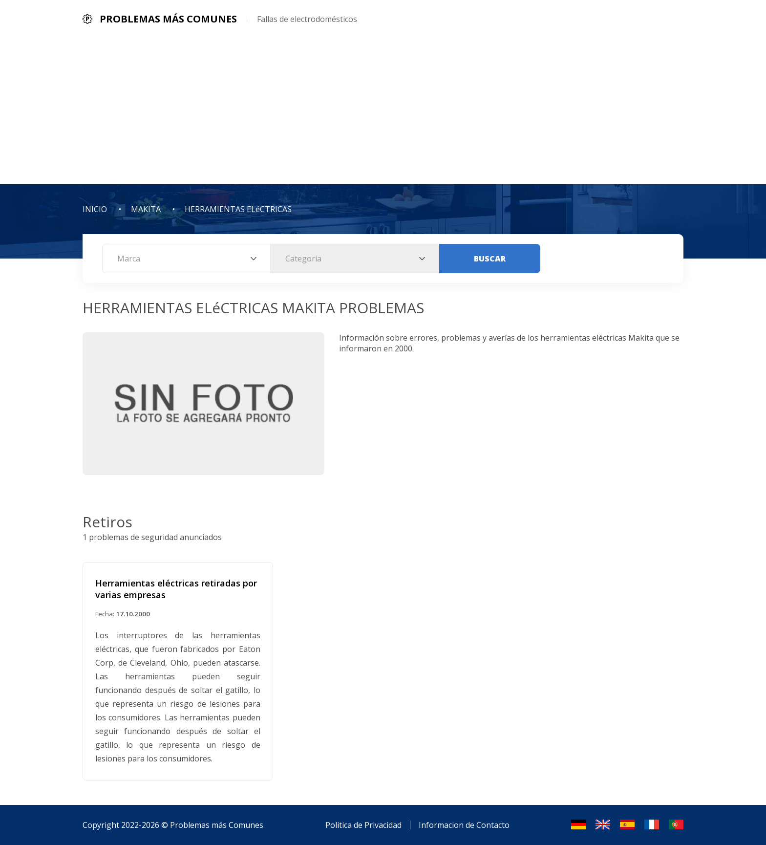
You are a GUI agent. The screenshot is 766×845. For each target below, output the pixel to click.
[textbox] (186, 258)
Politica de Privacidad (363, 825)
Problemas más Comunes (216, 825)
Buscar (490, 258)
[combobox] (186, 258)
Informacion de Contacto (464, 825)
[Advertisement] (383, 111)
